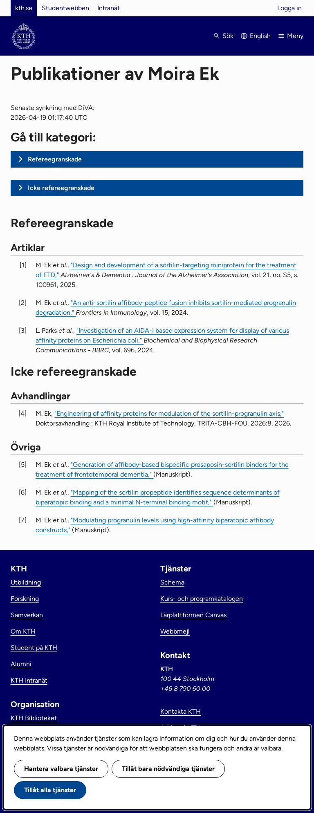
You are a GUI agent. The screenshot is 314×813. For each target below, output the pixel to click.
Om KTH (23, 631)
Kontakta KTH (180, 711)
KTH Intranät (29, 680)
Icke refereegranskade (61, 188)
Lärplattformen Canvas (193, 615)
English (260, 36)
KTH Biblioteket (34, 718)
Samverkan (27, 615)
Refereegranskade (55, 159)
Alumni (21, 664)
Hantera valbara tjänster (61, 769)
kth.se (23, 8)
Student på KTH (34, 648)
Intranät (108, 8)
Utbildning (26, 582)
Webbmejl (175, 631)
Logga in (289, 8)
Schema (172, 582)
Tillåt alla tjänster (50, 790)
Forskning (25, 598)
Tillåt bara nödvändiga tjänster (168, 769)
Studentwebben (65, 8)
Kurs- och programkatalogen (201, 598)
